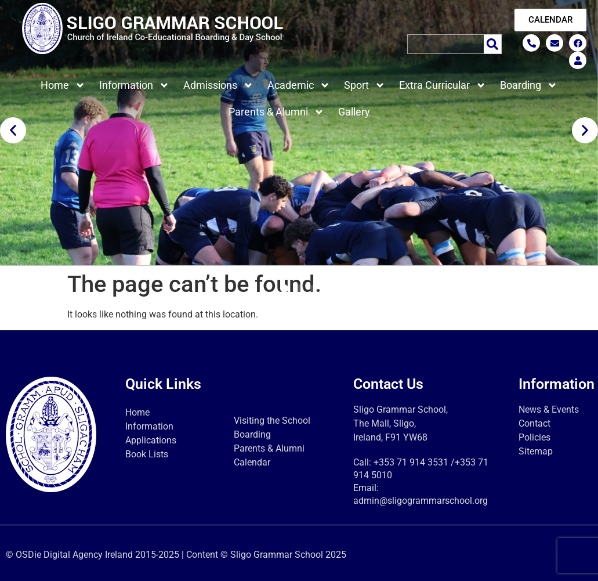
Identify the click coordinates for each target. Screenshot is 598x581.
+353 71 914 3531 (411, 462)
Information (134, 85)
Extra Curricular (442, 85)
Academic (298, 85)
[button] (13, 130)
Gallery (354, 112)
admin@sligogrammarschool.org (420, 500)
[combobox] (445, 44)
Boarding (528, 85)
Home (63, 85)
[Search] (493, 44)
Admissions (218, 85)
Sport (364, 85)
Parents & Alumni (276, 112)
